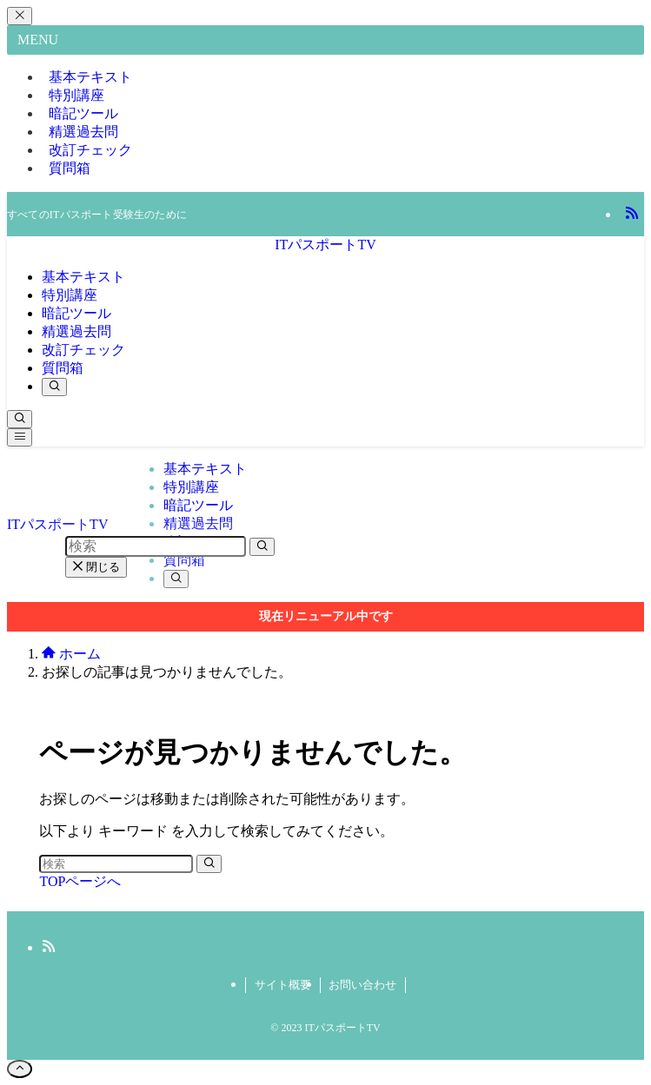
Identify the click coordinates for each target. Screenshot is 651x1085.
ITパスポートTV (325, 244)
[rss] (632, 214)
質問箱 (69, 168)
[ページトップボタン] (19, 1069)
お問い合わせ (362, 984)
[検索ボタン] (54, 387)
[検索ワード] (116, 864)
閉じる (96, 566)
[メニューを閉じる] (19, 16)
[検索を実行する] (209, 864)
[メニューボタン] (19, 437)
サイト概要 (283, 984)
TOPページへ (80, 881)
